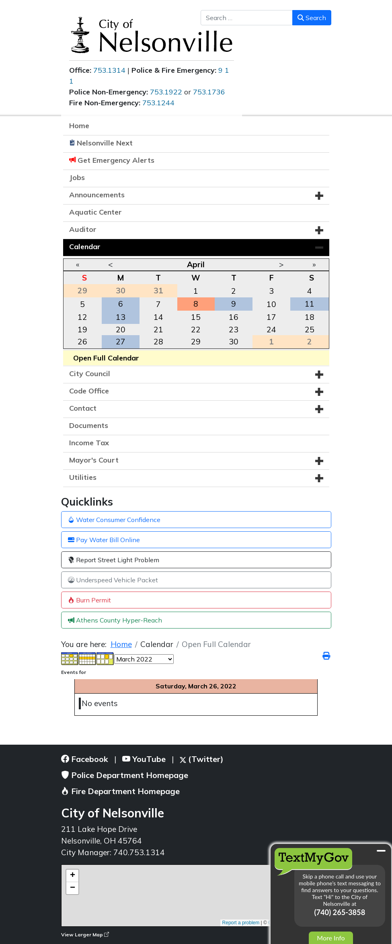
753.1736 (209, 91)
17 (271, 317)
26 (82, 341)
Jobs (77, 177)
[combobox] (247, 17)
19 (82, 329)
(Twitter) (202, 759)
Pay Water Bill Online (104, 540)
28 (158, 341)
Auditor (82, 229)
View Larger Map (85, 935)
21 (158, 329)
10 (271, 304)
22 (196, 329)
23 (233, 329)
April (196, 264)
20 (120, 329)
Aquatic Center (95, 212)
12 (82, 317)
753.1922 (166, 91)
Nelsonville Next (105, 142)
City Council (89, 373)
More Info (331, 938)
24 (271, 329)
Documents (88, 425)
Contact (82, 408)
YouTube (144, 759)
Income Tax (89, 442)
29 (196, 341)
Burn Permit (89, 600)
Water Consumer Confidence (114, 520)
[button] (319, 195)
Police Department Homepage (124, 775)
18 (309, 317)
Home (79, 125)
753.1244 (158, 102)
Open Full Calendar (106, 357)
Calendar (85, 246)
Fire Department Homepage (120, 791)
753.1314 (109, 70)
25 (309, 329)
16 (233, 317)
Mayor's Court (94, 460)
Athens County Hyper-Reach (115, 620)
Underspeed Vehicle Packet (113, 580)
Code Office (89, 390)
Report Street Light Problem (113, 560)
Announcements (97, 194)
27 (120, 341)
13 (120, 317)
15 (196, 317)
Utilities (82, 477)
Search (312, 18)
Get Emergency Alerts (116, 160)
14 (158, 317)
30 (233, 341)
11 (309, 304)
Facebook (84, 759)
